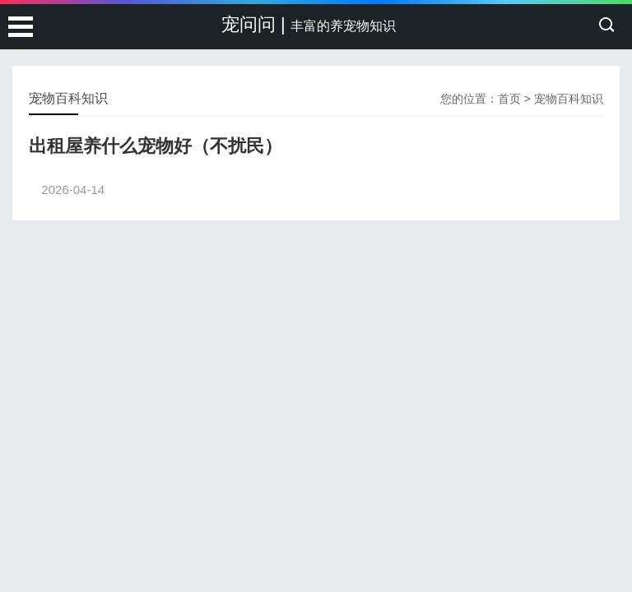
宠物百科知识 (568, 98)
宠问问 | (308, 24)
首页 (509, 98)
